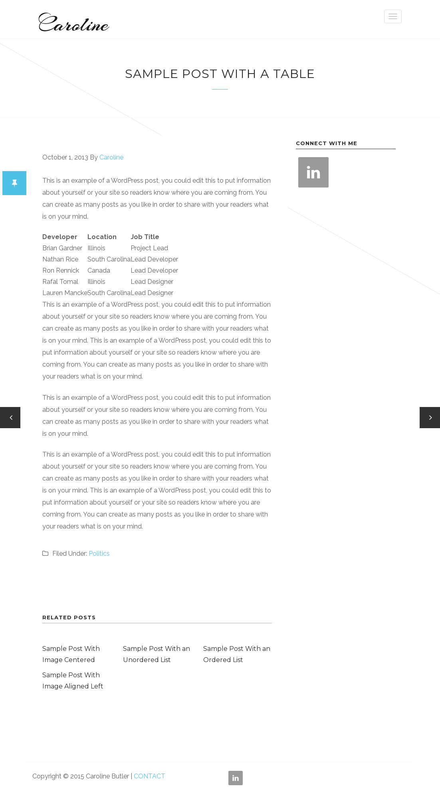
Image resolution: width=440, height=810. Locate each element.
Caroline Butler (72, 19)
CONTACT (149, 776)
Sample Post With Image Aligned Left (72, 680)
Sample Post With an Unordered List (156, 654)
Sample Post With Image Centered (71, 654)
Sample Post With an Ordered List (236, 654)
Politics (99, 553)
